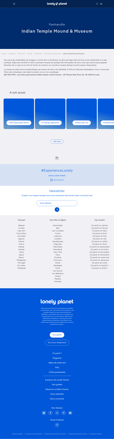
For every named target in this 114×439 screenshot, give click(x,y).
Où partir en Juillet (100, 241)
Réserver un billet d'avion (57, 389)
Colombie (21, 236)
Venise (58, 276)
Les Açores (58, 271)
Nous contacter (57, 399)
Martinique (57, 247)
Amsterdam (58, 225)
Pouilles (57, 257)
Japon (21, 255)
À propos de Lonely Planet (57, 380)
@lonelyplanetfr (57, 180)
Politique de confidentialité (33, 433)
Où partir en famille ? (100, 265)
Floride (29, 53)
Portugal (21, 263)
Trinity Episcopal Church (19, 123)
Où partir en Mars (99, 231)
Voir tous (57, 141)
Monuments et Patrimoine (52, 53)
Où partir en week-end (99, 257)
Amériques (12, 53)
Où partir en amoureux (99, 260)
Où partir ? (57, 353)
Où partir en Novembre (99, 252)
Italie (21, 252)
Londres (57, 239)
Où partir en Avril (99, 233)
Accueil (3, 53)
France (21, 241)
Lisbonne (58, 236)
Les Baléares (57, 274)
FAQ (57, 368)
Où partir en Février (99, 228)
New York (58, 252)
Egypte (21, 239)
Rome (57, 263)
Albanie (21, 225)
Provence (58, 260)
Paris (58, 255)
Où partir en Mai (99, 236)
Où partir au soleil (99, 263)
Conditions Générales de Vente (78, 433)
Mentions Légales (17, 433)
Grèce (21, 244)
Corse (57, 233)
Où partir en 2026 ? (99, 268)
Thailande (21, 268)
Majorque (58, 244)
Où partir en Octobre (100, 249)
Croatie (21, 228)
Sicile (57, 268)
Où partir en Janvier (99, 225)
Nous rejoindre (57, 394)
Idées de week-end (57, 363)
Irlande (21, 247)
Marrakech (57, 249)
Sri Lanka (21, 265)
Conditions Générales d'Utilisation (55, 433)
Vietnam (57, 282)
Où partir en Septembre (99, 247)
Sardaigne (58, 265)
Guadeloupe (58, 241)
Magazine (57, 358)
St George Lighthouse (50, 123)
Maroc (21, 257)
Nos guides (57, 335)
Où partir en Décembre (99, 255)
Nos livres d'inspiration (57, 343)
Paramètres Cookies (96, 433)
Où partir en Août (99, 244)
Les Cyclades (58, 231)
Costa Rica (21, 233)
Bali (57, 228)
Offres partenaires (57, 372)
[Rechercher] (97, 4)
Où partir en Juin (100, 239)
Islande (21, 249)
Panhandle (57, 24)
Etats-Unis (21, 53)
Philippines (21, 260)
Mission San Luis (81, 123)
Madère (58, 279)
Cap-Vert (21, 231)
